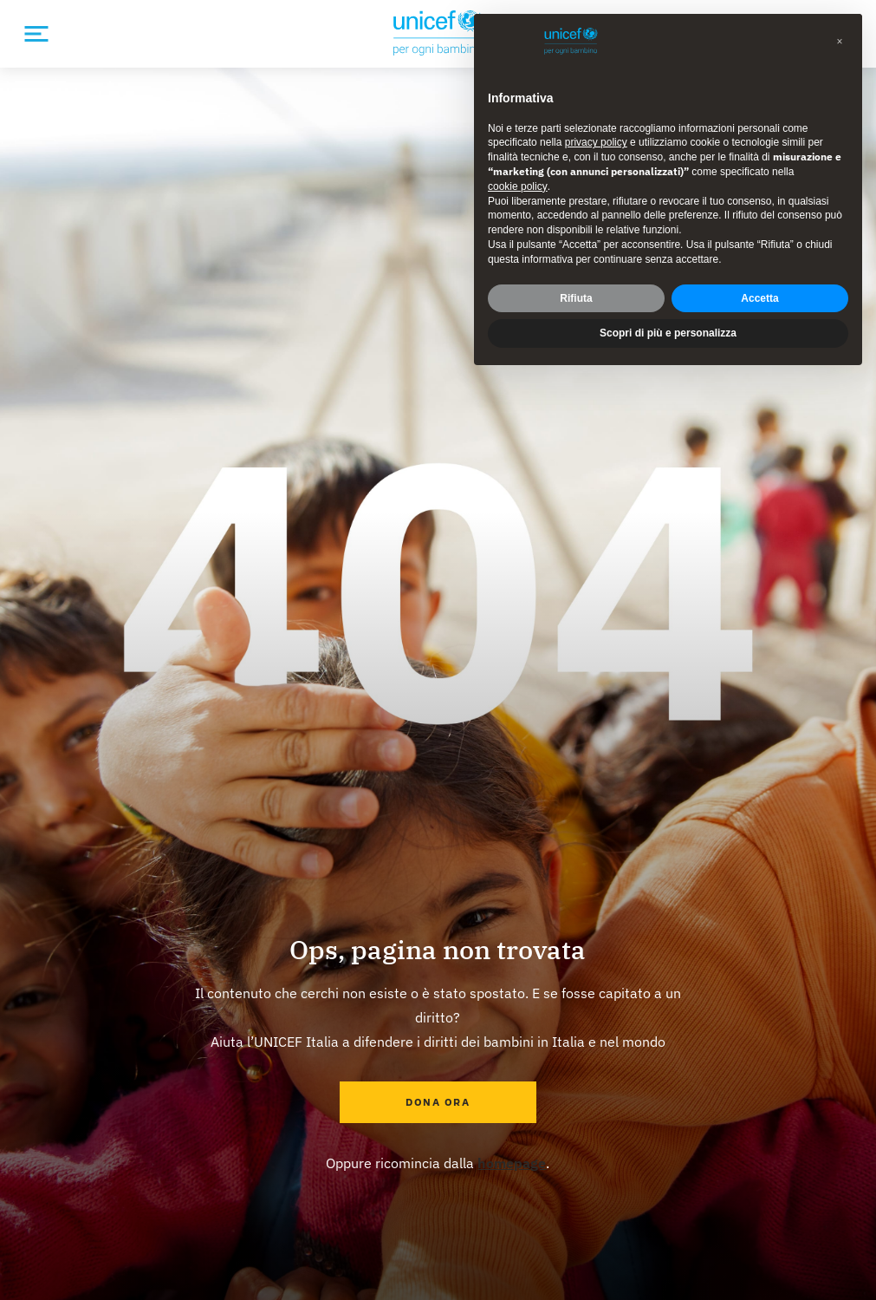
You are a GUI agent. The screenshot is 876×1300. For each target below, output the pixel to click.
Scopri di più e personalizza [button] (668, 333)
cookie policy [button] (518, 186)
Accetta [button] (759, 298)
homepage (511, 1163)
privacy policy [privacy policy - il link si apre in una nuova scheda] (596, 142)
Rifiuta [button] (576, 298)
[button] (839, 42)
